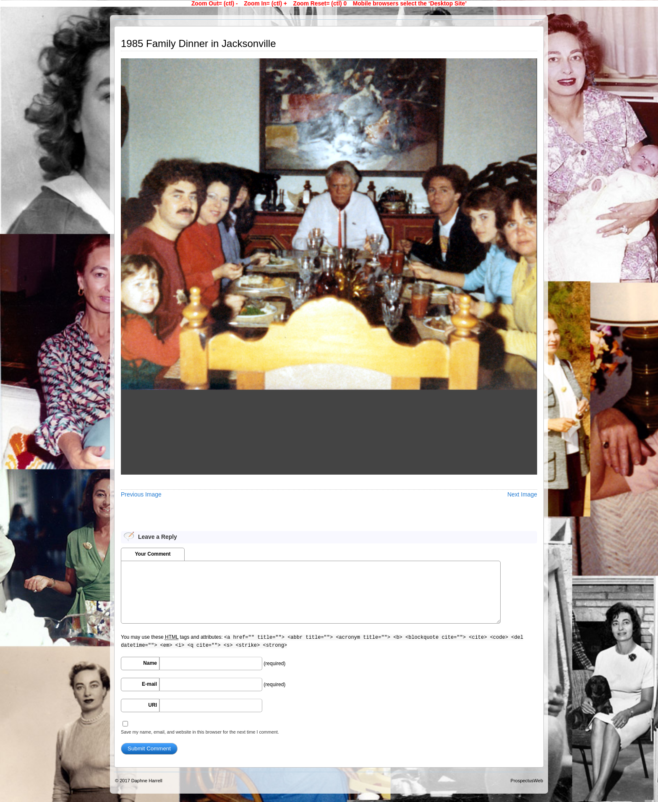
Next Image (522, 494)
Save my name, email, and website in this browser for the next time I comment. (200, 731)
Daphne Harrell (146, 780)
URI (152, 705)
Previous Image (141, 494)
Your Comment (152, 554)
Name (150, 663)
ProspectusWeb (527, 780)
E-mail (149, 684)
